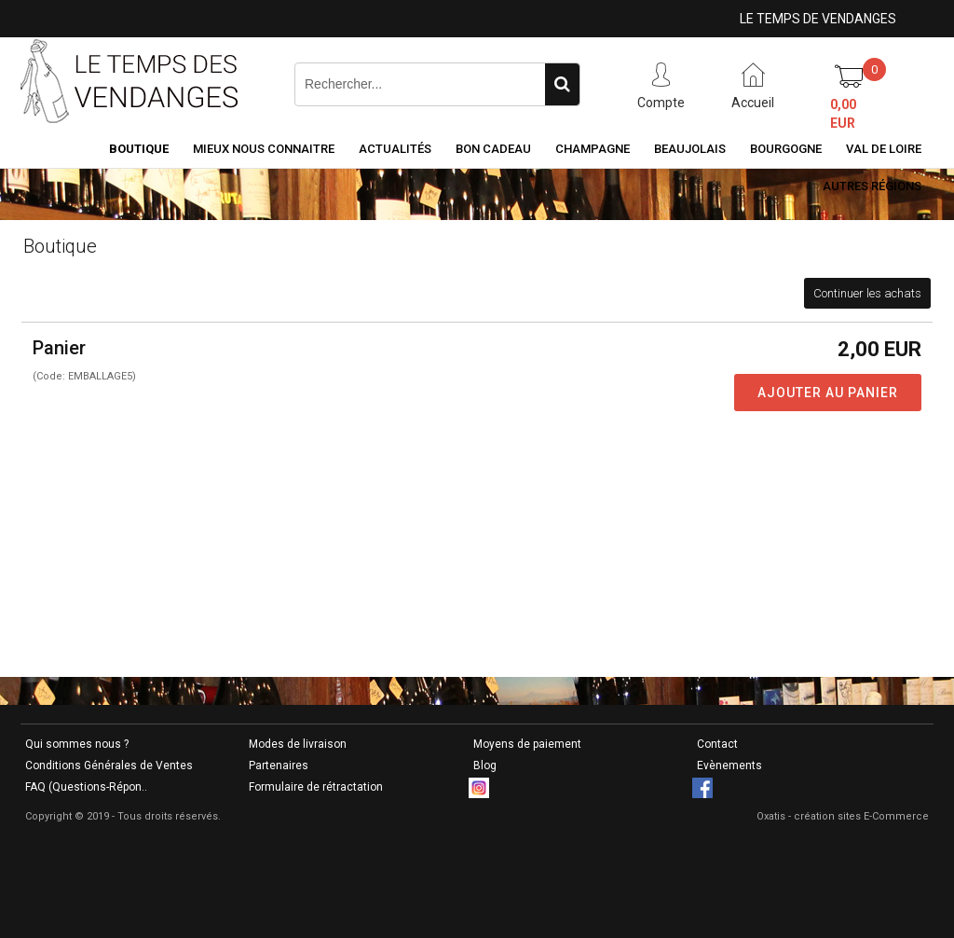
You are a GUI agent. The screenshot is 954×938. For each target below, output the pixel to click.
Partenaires (278, 765)
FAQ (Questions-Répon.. (86, 786)
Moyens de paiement (527, 744)
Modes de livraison (298, 744)
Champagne (592, 149)
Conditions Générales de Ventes (109, 765)
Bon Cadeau (493, 149)
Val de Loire (883, 149)
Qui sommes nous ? (77, 744)
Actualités (395, 149)
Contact (717, 744)
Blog (485, 765)
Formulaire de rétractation (316, 786)
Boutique (139, 149)
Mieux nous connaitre (263, 149)
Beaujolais (690, 149)
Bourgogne (786, 149)
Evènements (729, 765)
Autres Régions (872, 186)
